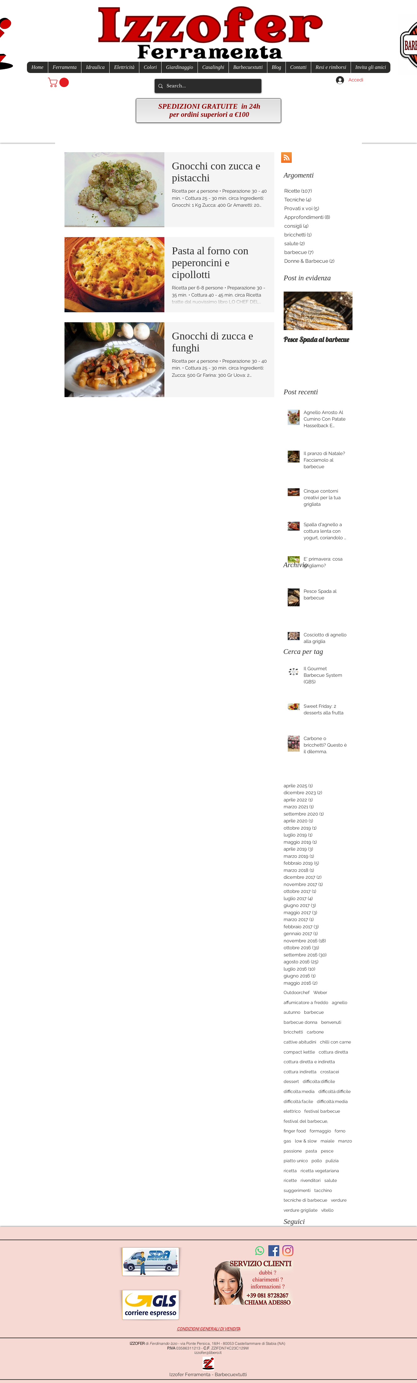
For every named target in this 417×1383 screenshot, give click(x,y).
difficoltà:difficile (334, 1091)
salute (330, 1180)
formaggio (320, 1130)
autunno (292, 1012)
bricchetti (293, 1031)
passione (293, 1150)
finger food (295, 1130)
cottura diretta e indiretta (309, 1061)
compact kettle (299, 1051)
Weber (320, 992)
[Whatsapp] (259, 1250)
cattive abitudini (300, 1041)
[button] (59, 82)
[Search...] (207, 86)
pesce (327, 1150)
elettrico (292, 1111)
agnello (339, 1002)
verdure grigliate (300, 1210)
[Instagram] (287, 1250)
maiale (327, 1140)
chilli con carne (335, 1041)
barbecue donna (300, 1022)
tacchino (323, 1190)
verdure (339, 1200)
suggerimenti (297, 1190)
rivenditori (311, 1180)
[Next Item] (342, 311)
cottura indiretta (300, 1071)
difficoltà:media (332, 1101)
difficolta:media (299, 1091)
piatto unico (296, 1160)
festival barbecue (322, 1111)
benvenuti (331, 1022)
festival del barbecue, (306, 1121)
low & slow (306, 1140)
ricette (290, 1180)
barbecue (314, 1012)
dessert (291, 1081)
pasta (311, 1150)
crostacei (329, 1071)
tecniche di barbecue (305, 1200)
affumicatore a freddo (306, 1002)
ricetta (290, 1170)
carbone (315, 1031)
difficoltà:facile (298, 1101)
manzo (345, 1140)
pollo (316, 1160)
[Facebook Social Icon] (273, 1250)
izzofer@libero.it (208, 1352)
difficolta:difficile (319, 1081)
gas (287, 1140)
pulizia (332, 1160)
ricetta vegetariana (320, 1170)
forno (340, 1130)
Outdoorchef (297, 992)
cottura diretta (333, 1051)
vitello (327, 1210)
